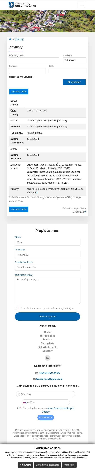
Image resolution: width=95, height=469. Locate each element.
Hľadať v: (68, 55)
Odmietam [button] (69, 465)
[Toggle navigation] (82, 5)
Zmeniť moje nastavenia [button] (47, 465)
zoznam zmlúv (19, 91)
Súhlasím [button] (25, 465)
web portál (66, 432)
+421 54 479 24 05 (49, 373)
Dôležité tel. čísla (47, 347)
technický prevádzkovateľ (50, 438)
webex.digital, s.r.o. (22, 435)
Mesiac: (13, 66)
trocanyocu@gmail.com (49, 379)
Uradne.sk (78, 212)
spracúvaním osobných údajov (58, 308)
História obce (47, 336)
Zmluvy (19, 39)
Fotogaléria (47, 343)
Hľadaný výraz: (17, 55)
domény (35, 435)
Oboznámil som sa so (46, 308)
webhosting (77, 432)
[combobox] (28, 402)
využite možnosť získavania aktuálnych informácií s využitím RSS (45, 430)
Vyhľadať (74, 82)
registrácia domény (48, 435)
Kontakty (47, 351)
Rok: (51, 66)
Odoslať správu (47, 316)
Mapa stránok (54, 432)
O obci (47, 332)
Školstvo (47, 339)
